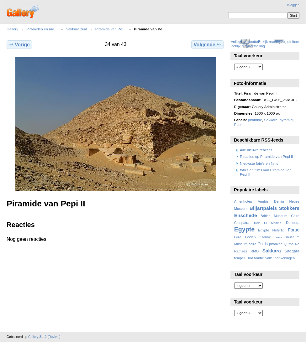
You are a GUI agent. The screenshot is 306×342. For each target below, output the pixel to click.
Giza (237, 237)
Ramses (240, 251)
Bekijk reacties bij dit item (278, 41)
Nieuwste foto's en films (259, 163)
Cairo (295, 216)
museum (292, 237)
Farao (293, 229)
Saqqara (291, 251)
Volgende (207, 44)
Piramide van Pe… (110, 29)
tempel (239, 258)
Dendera (292, 223)
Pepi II (239, 124)
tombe (259, 258)
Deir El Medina (267, 223)
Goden (250, 237)
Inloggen (293, 5)
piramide (255, 120)
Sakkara (270, 120)
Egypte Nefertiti (271, 230)
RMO (255, 251)
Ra (297, 244)
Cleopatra (242, 223)
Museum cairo (245, 244)
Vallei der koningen (280, 258)
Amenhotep (243, 201)
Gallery (12, 29)
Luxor (278, 237)
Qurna (288, 244)
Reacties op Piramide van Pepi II (266, 156)
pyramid (286, 120)
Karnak (265, 237)
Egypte (244, 229)
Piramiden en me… (42, 29)
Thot (249, 258)
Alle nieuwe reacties (256, 150)
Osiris (263, 244)
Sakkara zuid (76, 29)
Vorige (19, 44)
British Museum (274, 216)
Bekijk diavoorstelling (248, 46)
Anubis (263, 201)
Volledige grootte (244, 41)
